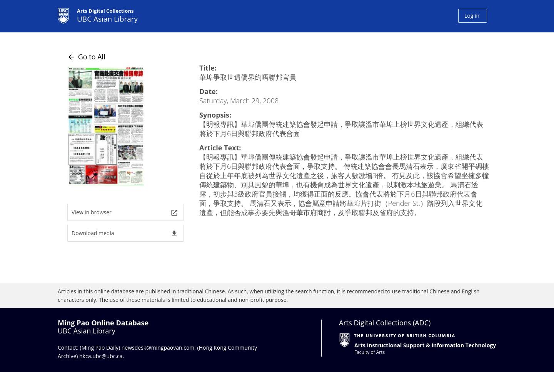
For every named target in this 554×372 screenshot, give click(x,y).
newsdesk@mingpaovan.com (158, 347)
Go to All (86, 56)
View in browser (125, 213)
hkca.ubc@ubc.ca (101, 356)
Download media (125, 233)
